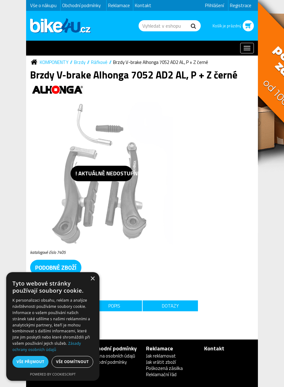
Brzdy (79, 62)
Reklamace (119, 5)
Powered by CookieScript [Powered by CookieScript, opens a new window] (53, 374)
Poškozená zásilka (164, 368)
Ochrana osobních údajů (111, 355)
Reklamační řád (161, 374)
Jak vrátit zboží (161, 362)
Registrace (240, 5)
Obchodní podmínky (81, 5)
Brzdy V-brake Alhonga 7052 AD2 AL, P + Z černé (160, 62)
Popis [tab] (114, 305)
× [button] (92, 279)
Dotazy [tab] (170, 305)
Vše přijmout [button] (30, 361)
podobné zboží (55, 267)
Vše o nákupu (43, 5)
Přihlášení (214, 5)
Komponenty (54, 62)
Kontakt (143, 5)
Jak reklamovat (161, 355)
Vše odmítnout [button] (72, 361)
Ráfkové (99, 62)
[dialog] (52, 326)
